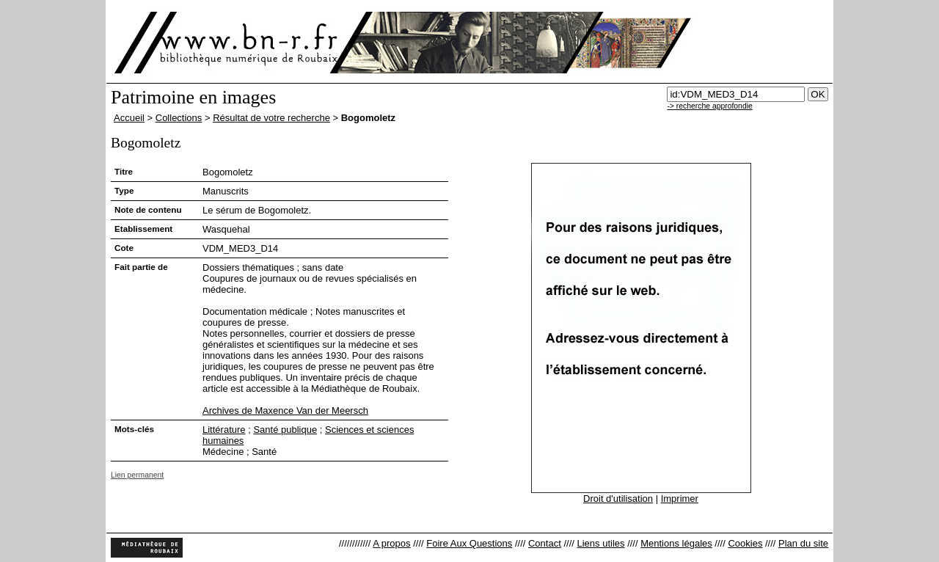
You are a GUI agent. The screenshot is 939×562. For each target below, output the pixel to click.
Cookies (745, 543)
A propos (391, 543)
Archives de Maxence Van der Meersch (285, 410)
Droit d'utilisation (618, 498)
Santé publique (285, 429)
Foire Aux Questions (469, 543)
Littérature (224, 429)
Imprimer (679, 498)
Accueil (129, 117)
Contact (544, 543)
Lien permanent (137, 475)
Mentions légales (676, 543)
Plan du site (803, 543)
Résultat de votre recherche (271, 117)
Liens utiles (600, 543)
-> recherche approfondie (709, 106)
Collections (179, 117)
